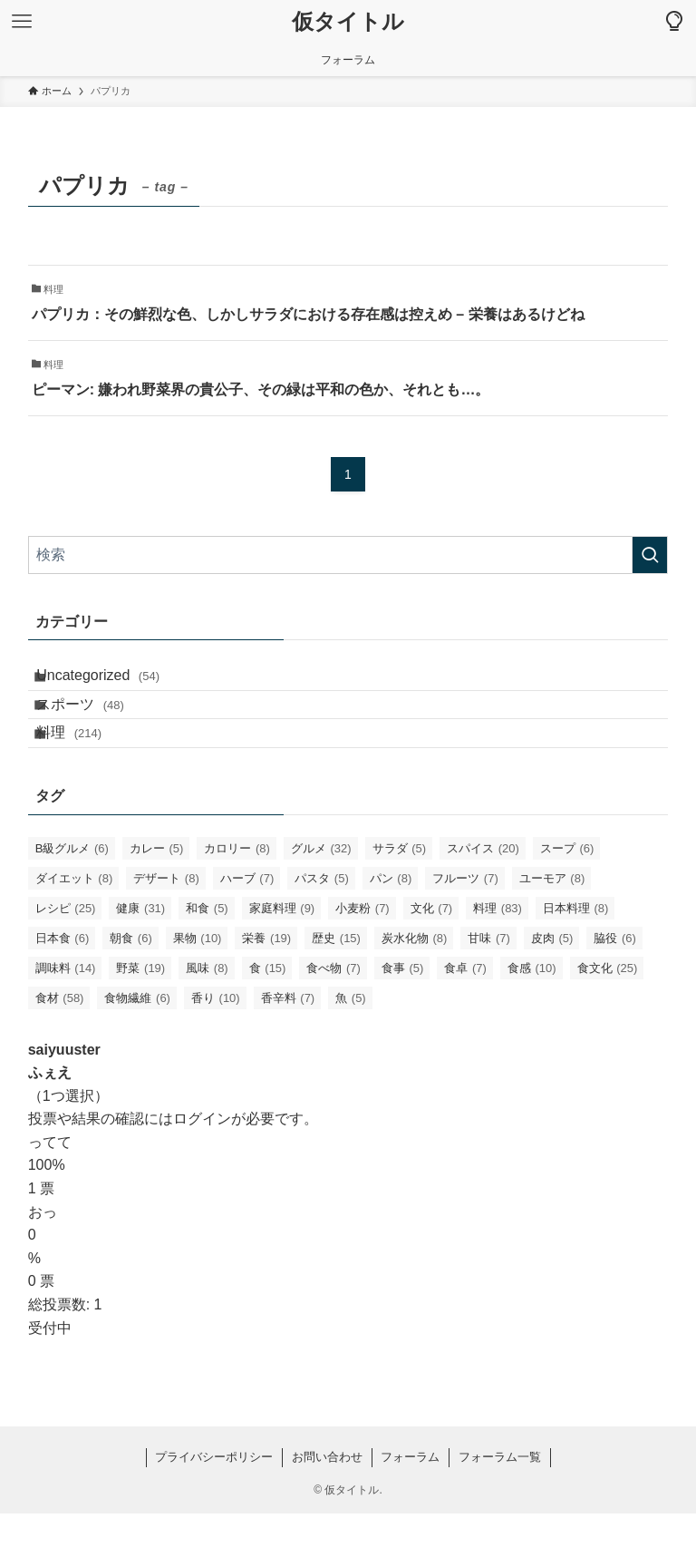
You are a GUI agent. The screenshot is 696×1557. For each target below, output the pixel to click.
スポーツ (97, 726)
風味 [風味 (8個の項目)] (207, 1010)
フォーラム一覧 (500, 1500)
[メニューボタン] (22, 22)
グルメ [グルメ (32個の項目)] (321, 891)
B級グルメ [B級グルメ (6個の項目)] (72, 891)
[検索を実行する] (650, 555)
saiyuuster (64, 1092)
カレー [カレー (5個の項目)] (157, 891)
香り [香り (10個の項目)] (215, 1040)
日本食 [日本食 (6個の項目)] (62, 981)
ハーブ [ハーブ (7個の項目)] (247, 921)
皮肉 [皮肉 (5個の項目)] (552, 981)
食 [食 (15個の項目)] (267, 1010)
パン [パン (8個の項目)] (391, 921)
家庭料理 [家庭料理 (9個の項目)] (282, 951)
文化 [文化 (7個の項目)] (432, 951)
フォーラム (410, 1500)
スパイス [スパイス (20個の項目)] (483, 891)
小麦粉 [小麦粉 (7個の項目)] (362, 951)
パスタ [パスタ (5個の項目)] (322, 921)
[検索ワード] (348, 555)
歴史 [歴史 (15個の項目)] (336, 981)
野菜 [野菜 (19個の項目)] (140, 1010)
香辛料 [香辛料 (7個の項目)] (288, 1040)
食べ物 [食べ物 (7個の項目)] (333, 1010)
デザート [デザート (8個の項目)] (166, 921)
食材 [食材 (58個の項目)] (59, 1040)
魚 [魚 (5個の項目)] (350, 1040)
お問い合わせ (327, 1500)
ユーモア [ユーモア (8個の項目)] (552, 921)
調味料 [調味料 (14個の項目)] (65, 1010)
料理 (86, 768)
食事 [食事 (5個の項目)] (403, 1010)
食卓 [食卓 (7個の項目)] (465, 1010)
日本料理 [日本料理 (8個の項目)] (576, 951)
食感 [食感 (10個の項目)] (532, 1010)
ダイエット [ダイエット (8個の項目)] (74, 921)
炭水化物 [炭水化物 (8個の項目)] (415, 981)
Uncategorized (115, 682)
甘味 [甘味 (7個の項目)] (489, 981)
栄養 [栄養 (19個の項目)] (266, 981)
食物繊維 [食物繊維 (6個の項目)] (137, 1040)
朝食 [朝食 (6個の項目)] (131, 981)
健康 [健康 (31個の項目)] (140, 951)
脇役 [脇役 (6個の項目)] (615, 981)
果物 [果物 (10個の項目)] (197, 981)
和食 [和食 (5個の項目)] (207, 951)
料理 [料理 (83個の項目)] (497, 951)
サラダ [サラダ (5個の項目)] (399, 891)
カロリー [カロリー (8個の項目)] (237, 891)
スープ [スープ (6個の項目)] (567, 891)
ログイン (202, 1162)
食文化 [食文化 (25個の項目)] (607, 1010)
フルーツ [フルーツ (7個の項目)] (465, 921)
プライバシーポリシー (214, 1500)
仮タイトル (348, 22)
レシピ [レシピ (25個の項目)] (65, 951)
